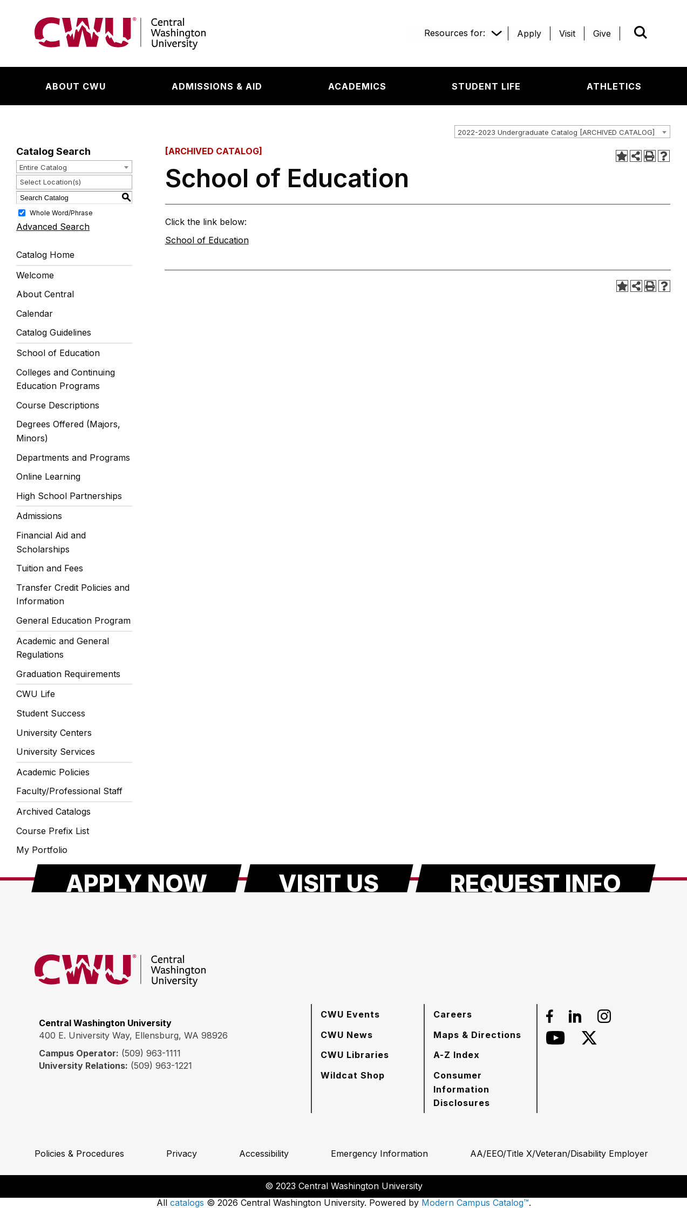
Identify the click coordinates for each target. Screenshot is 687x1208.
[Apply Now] (137, 878)
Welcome (35, 275)
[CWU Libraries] (355, 1055)
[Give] (602, 33)
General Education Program (73, 620)
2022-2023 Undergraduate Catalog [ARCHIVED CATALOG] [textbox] (556, 132)
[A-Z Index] (456, 1055)
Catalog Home (45, 254)
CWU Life (35, 693)
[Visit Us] (328, 878)
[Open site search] (640, 32)
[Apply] (529, 33)
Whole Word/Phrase (61, 213)
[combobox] (562, 131)
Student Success (50, 713)
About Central (45, 294)
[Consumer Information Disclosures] (480, 1089)
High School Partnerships (69, 495)
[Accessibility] (264, 1153)
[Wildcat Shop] (353, 1075)
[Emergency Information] (379, 1153)
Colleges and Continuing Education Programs (65, 379)
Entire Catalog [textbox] (43, 167)
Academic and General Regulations (62, 648)
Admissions (39, 515)
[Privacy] (181, 1153)
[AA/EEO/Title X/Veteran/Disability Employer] (559, 1153)
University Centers (54, 732)
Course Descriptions (57, 405)
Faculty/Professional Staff (69, 791)
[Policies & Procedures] (79, 1153)
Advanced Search (53, 226)
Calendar (34, 313)
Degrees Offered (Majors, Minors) (68, 431)
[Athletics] (614, 86)
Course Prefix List (52, 830)
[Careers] (452, 1014)
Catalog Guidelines (53, 332)
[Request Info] (535, 878)
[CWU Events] (350, 1014)
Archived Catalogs (53, 811)
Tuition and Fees (49, 568)
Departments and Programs (73, 457)
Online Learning (48, 476)
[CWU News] (347, 1035)
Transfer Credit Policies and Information (73, 594)
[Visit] (567, 33)
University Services (55, 751)
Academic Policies (53, 772)
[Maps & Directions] (477, 1035)
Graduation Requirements (68, 673)
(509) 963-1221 (161, 1065)
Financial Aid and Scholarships (51, 542)
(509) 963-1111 (151, 1053)
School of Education (58, 352)
